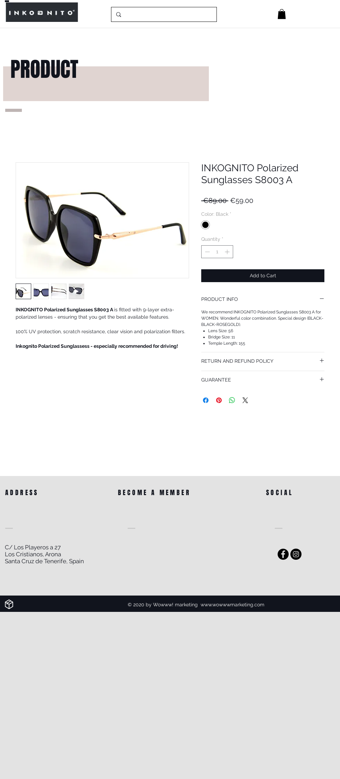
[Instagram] (295, 554)
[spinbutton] (217, 252)
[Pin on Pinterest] (219, 400)
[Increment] (227, 252)
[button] (282, 14)
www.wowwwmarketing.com (232, 604)
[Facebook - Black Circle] (283, 554)
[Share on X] (245, 400)
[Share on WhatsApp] (232, 400)
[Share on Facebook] (206, 400)
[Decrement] (206, 252)
